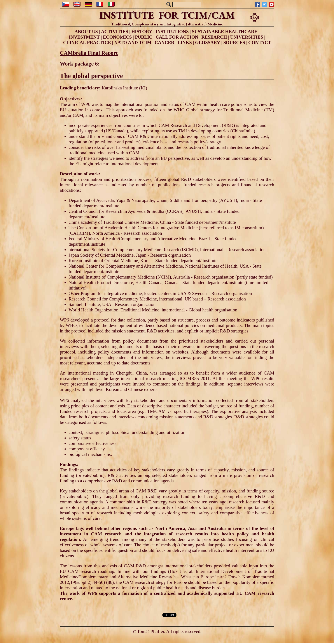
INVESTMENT (84, 37)
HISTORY (141, 31)
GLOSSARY (207, 42)
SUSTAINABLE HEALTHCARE (224, 31)
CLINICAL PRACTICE (87, 42)
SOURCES (234, 42)
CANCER (164, 42)
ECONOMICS (117, 37)
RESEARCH (214, 37)
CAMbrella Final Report (89, 53)
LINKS (185, 42)
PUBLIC (143, 37)
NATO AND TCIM (132, 42)
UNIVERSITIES (246, 37)
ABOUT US (86, 31)
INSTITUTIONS (172, 31)
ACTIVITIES (114, 31)
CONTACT (259, 42)
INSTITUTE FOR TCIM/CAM (167, 15)
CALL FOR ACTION (177, 37)
